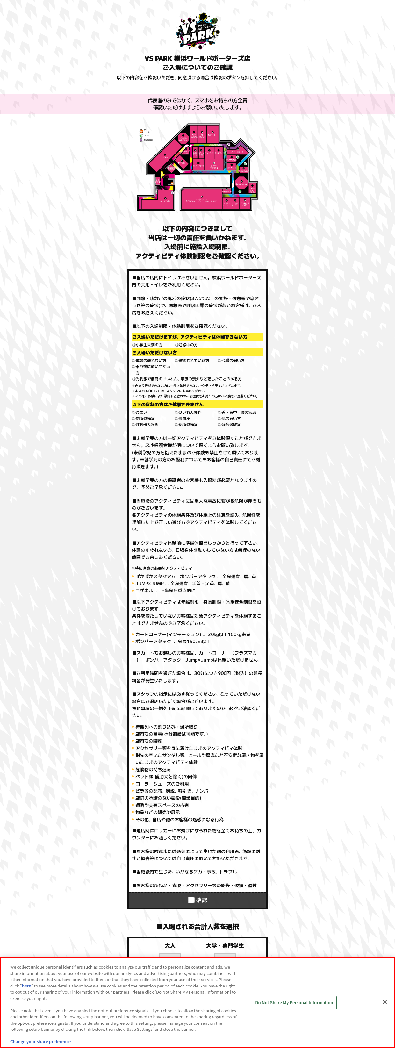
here (26, 986)
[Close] (385, 1002)
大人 (170, 945)
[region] (197, 1003)
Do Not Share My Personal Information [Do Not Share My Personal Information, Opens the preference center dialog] (294, 1003)
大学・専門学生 (225, 945)
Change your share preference (40, 1041)
